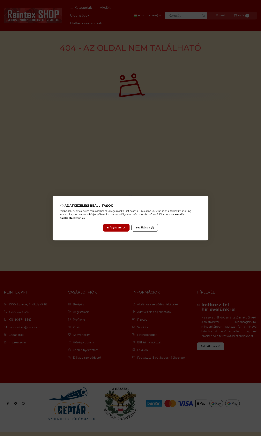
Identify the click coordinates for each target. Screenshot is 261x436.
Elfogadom (116, 227)
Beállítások (145, 227)
